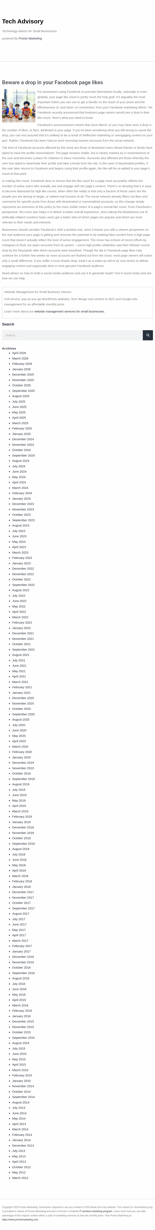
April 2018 (19, 870)
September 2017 (23, 908)
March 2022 (20, 617)
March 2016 (20, 1005)
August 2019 (20, 784)
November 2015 (23, 1027)
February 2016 (22, 1010)
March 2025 (20, 423)
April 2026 (19, 353)
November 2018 (23, 833)
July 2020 (18, 725)
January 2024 (21, 498)
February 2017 (22, 946)
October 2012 (21, 1167)
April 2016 (19, 1000)
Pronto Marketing (30, 38)
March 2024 (20, 487)
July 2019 (18, 789)
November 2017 (23, 897)
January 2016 (21, 1016)
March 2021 (20, 682)
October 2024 (21, 450)
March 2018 (20, 876)
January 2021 (21, 692)
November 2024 (23, 444)
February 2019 (22, 816)
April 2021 (19, 676)
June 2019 (19, 795)
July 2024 (18, 466)
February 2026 (22, 363)
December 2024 (23, 439)
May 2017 (19, 930)
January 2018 (21, 886)
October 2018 (21, 838)
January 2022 (21, 628)
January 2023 (21, 563)
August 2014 (20, 1102)
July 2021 (18, 660)
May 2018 (19, 865)
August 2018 (20, 849)
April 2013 (19, 1161)
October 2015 (21, 1032)
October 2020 (21, 708)
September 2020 (23, 714)
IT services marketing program (95, 1211)
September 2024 (23, 455)
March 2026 (20, 358)
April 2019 (19, 805)
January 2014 (21, 1140)
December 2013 (23, 1145)
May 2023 (19, 541)
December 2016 (23, 956)
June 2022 (19, 601)
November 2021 (23, 638)
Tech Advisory (22, 21)
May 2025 (19, 412)
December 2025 (23, 374)
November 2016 (23, 962)
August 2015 (20, 1043)
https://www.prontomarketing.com (20, 1219)
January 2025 (21, 434)
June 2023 (19, 536)
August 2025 (20, 396)
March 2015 (20, 1070)
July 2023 (18, 531)
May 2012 (19, 1172)
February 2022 (22, 622)
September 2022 (23, 585)
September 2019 (23, 779)
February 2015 (22, 1075)
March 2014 (20, 1129)
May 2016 (19, 994)
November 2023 (23, 509)
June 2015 (19, 1053)
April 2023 (19, 547)
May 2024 (19, 477)
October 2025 (21, 385)
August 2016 (20, 978)
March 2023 (20, 552)
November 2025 (23, 380)
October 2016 (21, 967)
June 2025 (19, 407)
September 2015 (23, 1037)
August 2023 (20, 525)
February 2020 (22, 752)
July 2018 (18, 854)
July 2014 (18, 1107)
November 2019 (23, 768)
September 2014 (23, 1097)
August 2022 (20, 590)
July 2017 (18, 919)
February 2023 (22, 557)
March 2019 (20, 811)
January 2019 (21, 822)
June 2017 (19, 924)
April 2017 (19, 935)
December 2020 (23, 698)
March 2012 (20, 1178)
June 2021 (19, 665)
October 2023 (21, 514)
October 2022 (21, 579)
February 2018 (22, 881)
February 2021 (22, 687)
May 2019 (19, 800)
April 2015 (19, 1064)
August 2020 (20, 719)
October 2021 (21, 644)
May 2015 (19, 1059)
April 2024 (19, 482)
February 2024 (22, 493)
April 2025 (19, 417)
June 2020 (19, 730)
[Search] (148, 335)
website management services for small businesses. (69, 311)
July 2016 (18, 983)
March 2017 (20, 940)
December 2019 (23, 762)
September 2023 (23, 520)
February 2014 (22, 1134)
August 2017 (20, 913)
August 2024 (20, 460)
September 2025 (23, 390)
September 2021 (23, 649)
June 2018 (19, 859)
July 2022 (18, 595)
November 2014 (23, 1086)
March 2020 (20, 746)
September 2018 (23, 843)
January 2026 (21, 369)
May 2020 (19, 735)
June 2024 (19, 471)
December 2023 (23, 504)
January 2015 (21, 1081)
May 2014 (19, 1118)
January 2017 (21, 951)
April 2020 (19, 741)
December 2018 (23, 827)
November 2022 (23, 574)
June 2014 (19, 1113)
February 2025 (22, 428)
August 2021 (20, 655)
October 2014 (21, 1091)
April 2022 (19, 611)
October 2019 (21, 773)
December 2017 (23, 892)
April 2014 (19, 1124)
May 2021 (19, 671)
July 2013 (18, 1150)
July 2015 (18, 1048)
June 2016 (19, 989)
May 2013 (19, 1156)
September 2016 (23, 973)
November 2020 (23, 703)
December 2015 (23, 1021)
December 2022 (23, 568)
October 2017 (21, 902)
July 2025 (18, 401)
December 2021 (23, 633)
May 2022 (19, 606)
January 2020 (21, 757)
